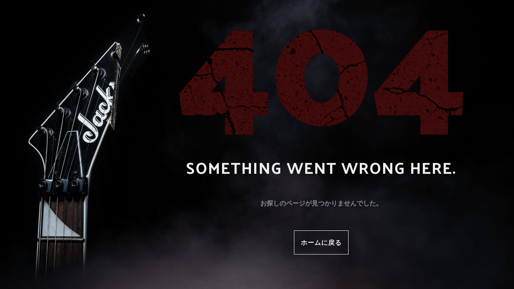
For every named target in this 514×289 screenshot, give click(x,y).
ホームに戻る (321, 242)
